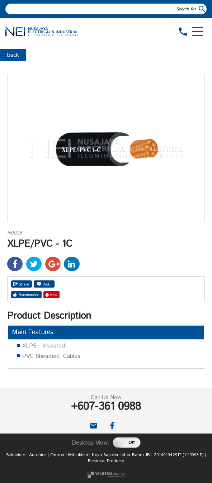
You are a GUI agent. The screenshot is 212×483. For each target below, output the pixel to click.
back (13, 55)
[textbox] (101, 9)
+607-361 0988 (106, 407)
